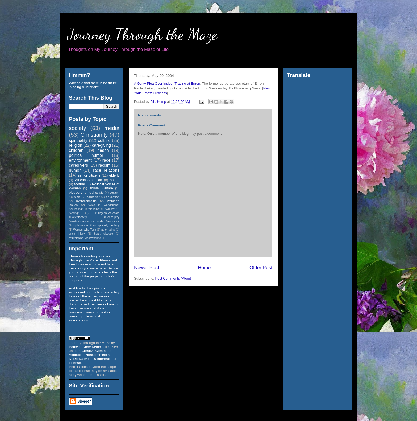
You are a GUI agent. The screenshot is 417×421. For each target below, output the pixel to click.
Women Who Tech (84, 229)
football (79, 184)
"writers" (110, 208)
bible (77, 196)
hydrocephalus (86, 200)
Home (204, 267)
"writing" (74, 213)
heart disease (103, 233)
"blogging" (94, 208)
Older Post (260, 267)
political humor (86, 155)
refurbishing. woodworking (85, 237)
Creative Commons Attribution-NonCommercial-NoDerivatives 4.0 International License (92, 357)
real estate (96, 192)
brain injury (77, 233)
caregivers (78, 165)
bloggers (75, 192)
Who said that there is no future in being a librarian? (93, 85)
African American (88, 180)
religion (75, 145)
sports (114, 180)
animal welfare (101, 188)
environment (80, 160)
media (111, 128)
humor (75, 170)
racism (104, 165)
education (112, 196)
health (103, 150)
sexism (114, 192)
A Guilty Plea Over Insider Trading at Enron (167, 83)
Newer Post (146, 267)
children (76, 150)
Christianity (94, 135)
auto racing (108, 229)
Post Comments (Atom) (173, 278)
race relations (106, 170)
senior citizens (89, 175)
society (77, 128)
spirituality (78, 140)
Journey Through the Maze (142, 34)
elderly (114, 175)
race (106, 160)
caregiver (93, 196)
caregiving (101, 145)
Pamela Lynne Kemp (85, 347)
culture (104, 140)
